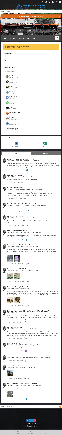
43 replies (19, 378)
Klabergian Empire (13, 128)
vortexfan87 (12, 102)
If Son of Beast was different (15, 187)
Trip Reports (33, 329)
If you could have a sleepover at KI (17, 230)
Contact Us (33, 423)
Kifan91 (11, 75)
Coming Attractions (34, 160)
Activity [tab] (16, 153)
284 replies (22, 211)
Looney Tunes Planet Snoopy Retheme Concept (20, 159)
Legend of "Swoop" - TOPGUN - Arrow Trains (19, 245)
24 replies (21, 398)
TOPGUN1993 (10, 160)
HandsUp (22, 367)
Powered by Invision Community (31, 426)
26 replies (20, 351)
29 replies (21, 170)
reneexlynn (11, 81)
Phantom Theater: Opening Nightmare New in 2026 (21, 203)
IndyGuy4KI (12, 91)
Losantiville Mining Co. (25, 189)
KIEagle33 (11, 117)
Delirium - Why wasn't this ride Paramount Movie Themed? (28, 311)
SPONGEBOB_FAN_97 (25, 232)
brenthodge (22, 329)
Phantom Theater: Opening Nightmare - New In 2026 (31, 16)
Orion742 (11, 123)
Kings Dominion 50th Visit (14, 327)
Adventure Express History (14, 366)
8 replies (19, 338)
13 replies (21, 182)
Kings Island (34, 176)
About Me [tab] (45, 153)
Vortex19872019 (13, 96)
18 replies (20, 322)
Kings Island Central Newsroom (38, 205)
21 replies (21, 225)
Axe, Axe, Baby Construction (15, 216)
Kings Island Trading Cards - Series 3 (17, 175)
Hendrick (11, 86)
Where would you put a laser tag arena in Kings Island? (22, 383)
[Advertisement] (31, 415)
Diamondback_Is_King (14, 112)
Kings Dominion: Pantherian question (17, 356)
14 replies (23, 198)
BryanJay (22, 160)
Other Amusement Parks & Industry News (40, 357)
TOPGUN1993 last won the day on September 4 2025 (16, 46)
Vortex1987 (12, 107)
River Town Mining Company (15, 343)
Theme (28, 423)
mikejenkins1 (23, 176)
